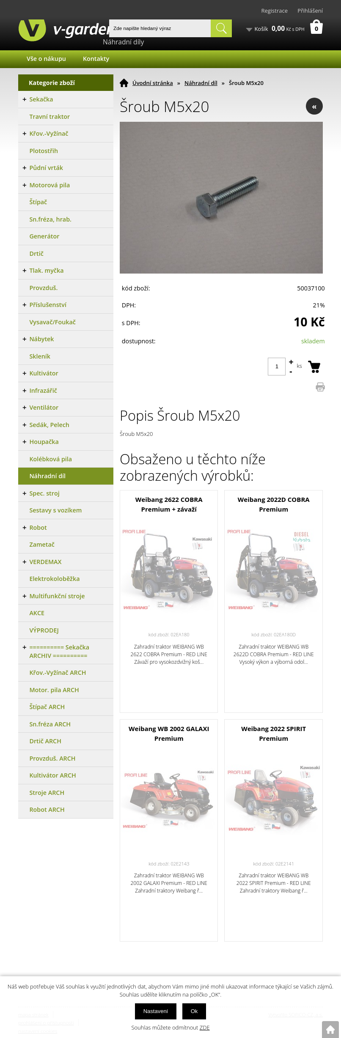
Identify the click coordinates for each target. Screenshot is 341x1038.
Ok (194, 1011)
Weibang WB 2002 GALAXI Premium (169, 733)
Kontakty (96, 59)
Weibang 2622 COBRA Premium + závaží (169, 504)
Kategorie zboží (52, 83)
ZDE (205, 1027)
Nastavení (155, 1011)
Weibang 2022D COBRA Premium (274, 504)
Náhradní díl (200, 83)
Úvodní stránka (152, 83)
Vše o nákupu (46, 59)
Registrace (274, 10)
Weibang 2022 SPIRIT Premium (273, 733)
